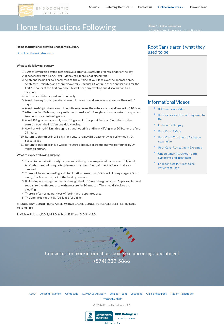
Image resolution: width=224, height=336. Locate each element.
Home (151, 26)
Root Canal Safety (169, 131)
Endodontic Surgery (170, 125)
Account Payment (50, 293)
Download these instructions (35, 53)
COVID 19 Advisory (94, 293)
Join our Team (198, 7)
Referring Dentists (119, 7)
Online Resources (170, 7)
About (94, 7)
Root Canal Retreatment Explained (180, 147)
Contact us (145, 7)
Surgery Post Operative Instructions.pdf (176, 30)
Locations (136, 293)
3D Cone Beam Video (171, 109)
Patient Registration (182, 293)
